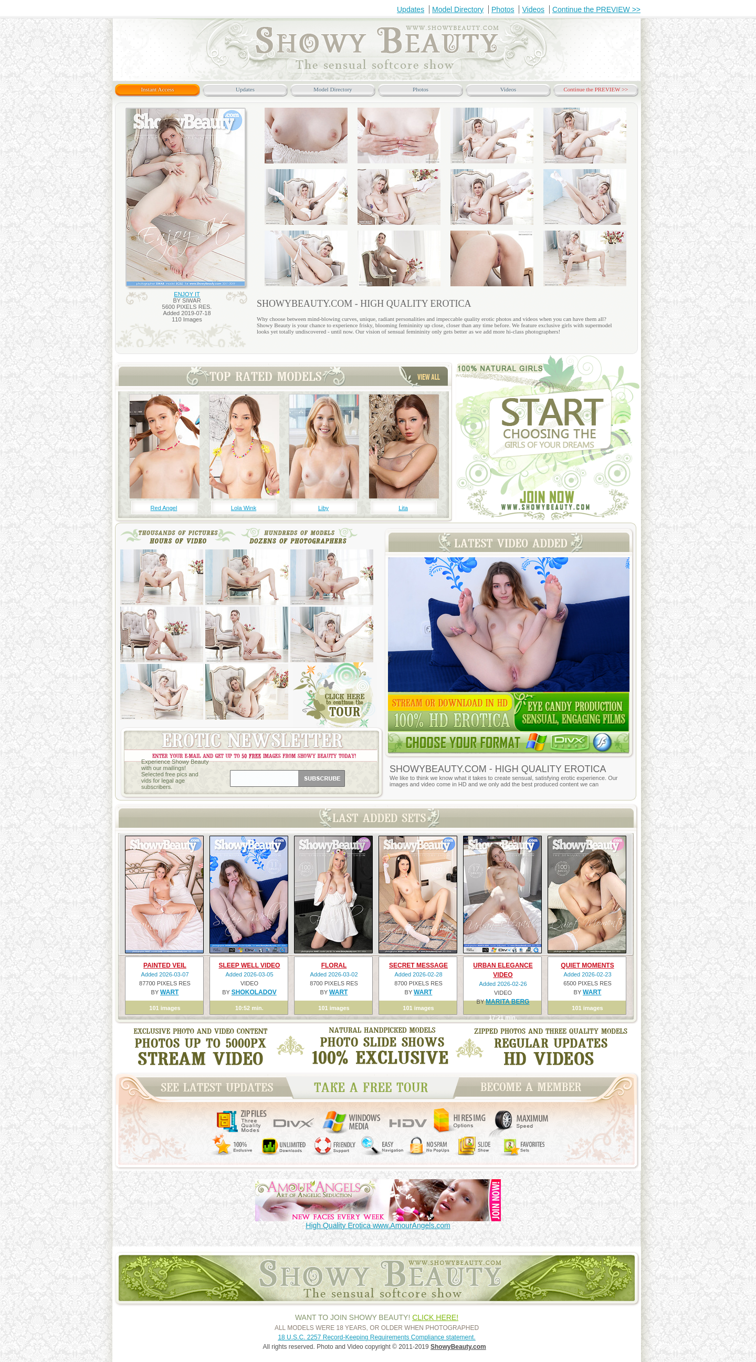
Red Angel (164, 508)
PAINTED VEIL (164, 965)
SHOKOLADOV (254, 992)
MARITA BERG (507, 1001)
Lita (403, 508)
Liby (323, 508)
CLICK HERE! (435, 1317)
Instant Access (157, 89)
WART (169, 992)
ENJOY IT (187, 294)
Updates (410, 9)
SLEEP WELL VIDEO (249, 965)
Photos (502, 9)
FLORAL (334, 965)
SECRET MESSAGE (418, 965)
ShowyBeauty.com (458, 1346)
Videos (533, 9)
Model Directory (458, 9)
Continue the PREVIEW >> (596, 9)
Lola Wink (243, 508)
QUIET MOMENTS (587, 965)
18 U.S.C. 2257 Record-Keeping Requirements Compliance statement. (376, 1337)
